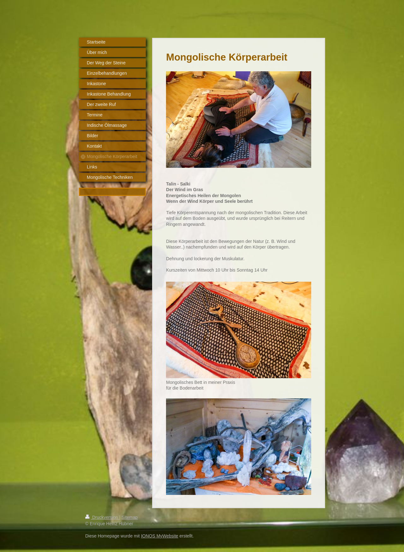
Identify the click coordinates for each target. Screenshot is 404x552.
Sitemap (130, 517)
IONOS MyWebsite (159, 535)
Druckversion (102, 517)
